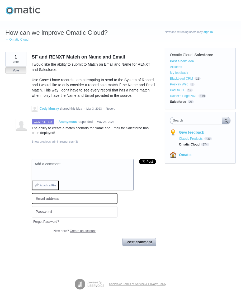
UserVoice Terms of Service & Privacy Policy (137, 284)
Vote (16, 70)
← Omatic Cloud (17, 39)
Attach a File (48, 185)
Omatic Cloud (181, 55)
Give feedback (191, 132)
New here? (75, 231)
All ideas (176, 67)
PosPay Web (179, 84)
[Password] (74, 211)
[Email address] (74, 198)
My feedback (179, 73)
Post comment (139, 242)
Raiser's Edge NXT (183, 96)
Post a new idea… (183, 61)
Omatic (185, 155)
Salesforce (204, 55)
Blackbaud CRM (181, 78)
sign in (208, 31)
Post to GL (177, 90)
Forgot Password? (46, 222)
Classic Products (191, 139)
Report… (111, 108)
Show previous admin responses (55, 141)
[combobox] (197, 120)
